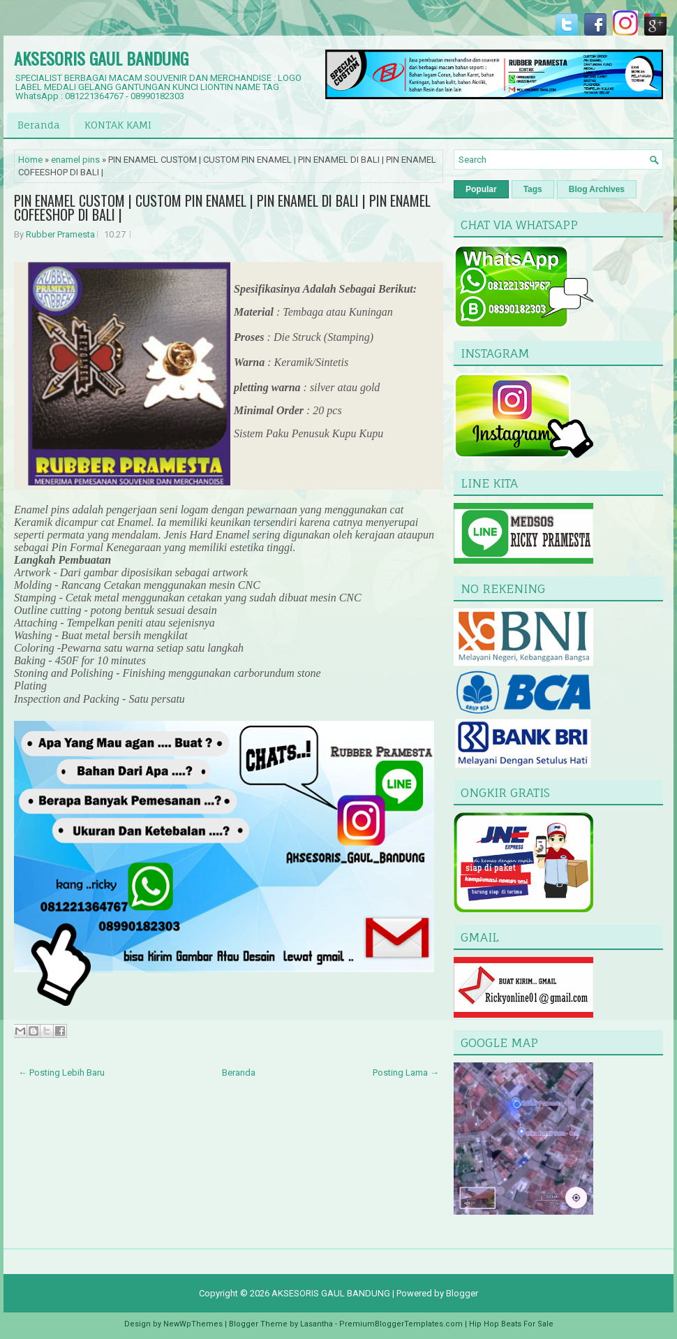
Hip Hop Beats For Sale (511, 1324)
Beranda (38, 125)
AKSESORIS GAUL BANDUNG (101, 58)
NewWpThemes (193, 1324)
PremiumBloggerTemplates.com (401, 1324)
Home (30, 159)
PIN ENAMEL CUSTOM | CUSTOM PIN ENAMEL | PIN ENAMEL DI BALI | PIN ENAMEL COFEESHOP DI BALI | (222, 207)
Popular (481, 189)
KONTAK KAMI (117, 125)
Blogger (462, 1293)
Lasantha (316, 1324)
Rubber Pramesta (60, 234)
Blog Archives (597, 189)
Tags (532, 189)
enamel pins (75, 159)
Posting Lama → (406, 1072)
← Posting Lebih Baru (61, 1072)
